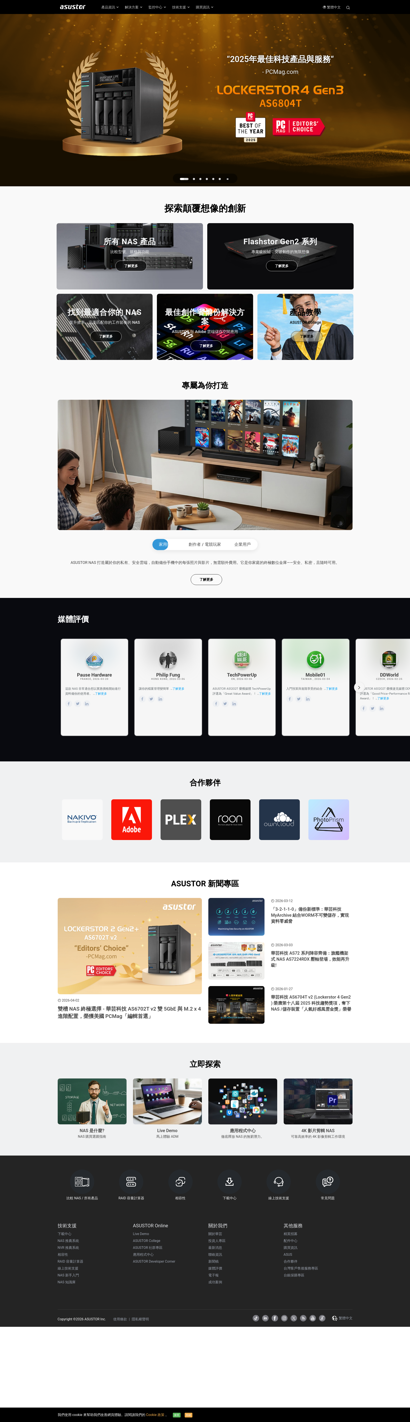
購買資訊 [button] (205, 7)
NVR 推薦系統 (68, 1374)
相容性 (63, 1380)
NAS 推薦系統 (68, 1367)
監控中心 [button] (158, 7)
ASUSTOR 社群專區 (148, 1374)
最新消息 (215, 1374)
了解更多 (131, 266)
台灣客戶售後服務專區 (301, 1394)
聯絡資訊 (215, 1380)
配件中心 (290, 1367)
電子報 (213, 1401)
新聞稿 (213, 1387)
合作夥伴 (290, 1387)
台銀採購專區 (294, 1401)
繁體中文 (332, 7)
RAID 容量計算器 (70, 1387)
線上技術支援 (68, 1394)
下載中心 (64, 1360)
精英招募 (290, 1360)
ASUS (288, 1380)
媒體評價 (215, 1394)
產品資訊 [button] (110, 7)
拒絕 (188, 1415)
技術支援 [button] (181, 7)
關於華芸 (215, 1360)
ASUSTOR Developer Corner (154, 1387)
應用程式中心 (143, 1380)
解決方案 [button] (134, 7)
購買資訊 (290, 1374)
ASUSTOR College (146, 1367)
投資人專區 (217, 1367)
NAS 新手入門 (68, 1401)
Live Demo (141, 1360)
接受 (176, 1415)
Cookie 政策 (155, 1415)
